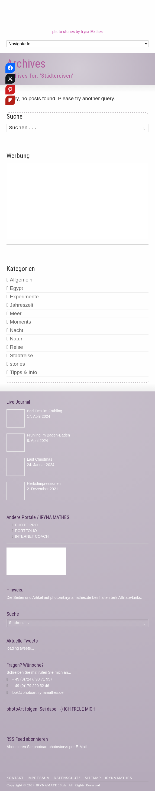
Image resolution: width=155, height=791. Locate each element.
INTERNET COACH (32, 536)
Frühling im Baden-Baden (48, 435)
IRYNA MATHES (118, 778)
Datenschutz (67, 778)
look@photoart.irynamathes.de (37, 692)
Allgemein (21, 280)
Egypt (16, 288)
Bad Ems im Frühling (44, 411)
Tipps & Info (23, 372)
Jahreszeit (21, 305)
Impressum (39, 778)
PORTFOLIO (26, 531)
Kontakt (15, 778)
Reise (16, 347)
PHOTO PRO (26, 525)
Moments (20, 322)
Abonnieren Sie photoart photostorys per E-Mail (46, 747)
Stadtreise (21, 355)
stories (17, 364)
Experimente (24, 296)
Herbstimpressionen (44, 483)
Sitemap (93, 778)
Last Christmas (39, 459)
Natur (16, 338)
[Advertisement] (77, 201)
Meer (15, 313)
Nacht (16, 330)
